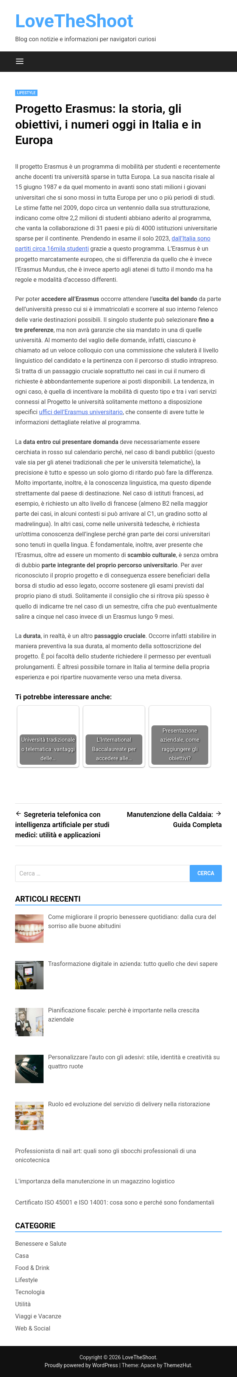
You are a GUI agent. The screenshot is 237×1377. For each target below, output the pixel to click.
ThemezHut (177, 1365)
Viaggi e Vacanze (38, 1316)
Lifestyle (26, 93)
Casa (22, 1255)
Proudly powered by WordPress (82, 1365)
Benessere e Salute (41, 1243)
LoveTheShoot (74, 21)
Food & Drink (32, 1267)
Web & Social (32, 1328)
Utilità (23, 1304)
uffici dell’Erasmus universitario (81, 412)
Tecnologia (30, 1292)
